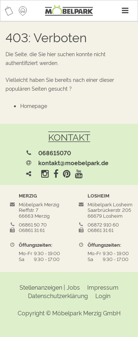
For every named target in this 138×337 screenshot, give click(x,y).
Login (102, 295)
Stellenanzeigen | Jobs (50, 287)
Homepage (33, 105)
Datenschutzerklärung (58, 295)
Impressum (102, 287)
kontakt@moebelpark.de (73, 163)
